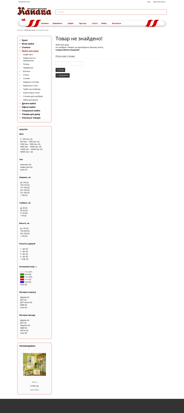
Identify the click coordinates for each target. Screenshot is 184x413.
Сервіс (71, 23)
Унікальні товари (31, 117)
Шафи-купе (28, 54)
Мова (104, 23)
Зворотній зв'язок (159, 2)
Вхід (148, 2)
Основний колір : (43, 30)
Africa (34, 382)
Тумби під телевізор (31, 89)
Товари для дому (31, 114)
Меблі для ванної (30, 100)
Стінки (26, 75)
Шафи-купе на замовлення (29, 59)
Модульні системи (31, 82)
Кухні (25, 40)
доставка (35, 390)
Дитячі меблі (29, 103)
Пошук (60, 70)
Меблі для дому (30, 51)
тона (24, 271)
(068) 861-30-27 (24, 2)
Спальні (26, 47)
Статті (95, 23)
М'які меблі (28, 43)
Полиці (26, 64)
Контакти (116, 23)
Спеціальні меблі (31, 110)
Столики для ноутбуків (33, 96)
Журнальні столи (30, 85)
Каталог (20, 30)
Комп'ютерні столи (31, 92)
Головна (45, 23)
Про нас (83, 23)
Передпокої (28, 67)
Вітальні (26, 71)
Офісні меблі (29, 107)
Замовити (58, 23)
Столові (26, 78)
